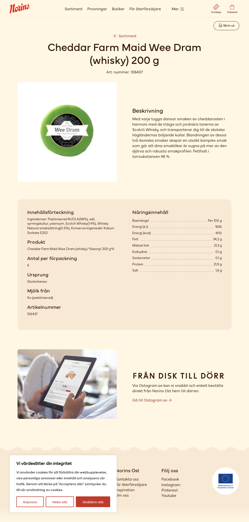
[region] (63, 483)
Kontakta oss (127, 479)
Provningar (97, 8)
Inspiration (124, 489)
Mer (175, 8)
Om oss (122, 495)
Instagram (170, 484)
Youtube (168, 495)
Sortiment (73, 8)
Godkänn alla (93, 501)
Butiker (118, 8)
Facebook (170, 479)
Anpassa (30, 501)
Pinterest (169, 489)
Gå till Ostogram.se (152, 399)
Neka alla (59, 501)
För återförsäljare (145, 8)
